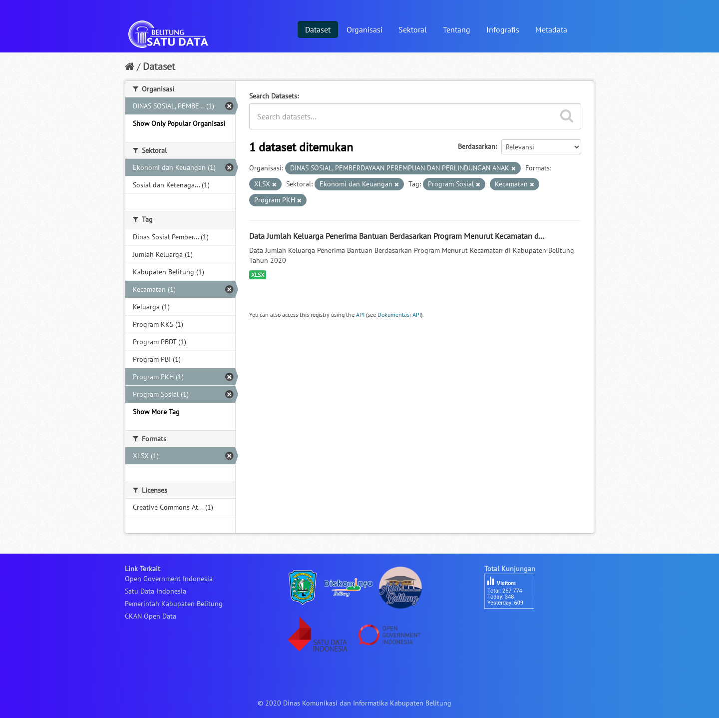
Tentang (456, 29)
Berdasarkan (476, 146)
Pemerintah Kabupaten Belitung (174, 603)
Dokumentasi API (399, 314)
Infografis (502, 29)
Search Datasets (273, 95)
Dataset (318, 29)
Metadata (551, 29)
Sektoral (412, 29)
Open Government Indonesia (169, 578)
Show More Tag (156, 411)
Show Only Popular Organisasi (179, 123)
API (360, 314)
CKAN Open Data (150, 616)
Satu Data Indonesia (155, 591)
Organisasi (364, 29)
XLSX (257, 274)
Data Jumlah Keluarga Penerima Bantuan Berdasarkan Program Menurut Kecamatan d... (396, 236)
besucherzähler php (514, 626)
